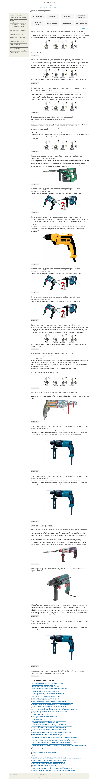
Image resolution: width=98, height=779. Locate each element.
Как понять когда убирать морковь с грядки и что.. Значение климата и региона (52, 732)
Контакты (36, 774)
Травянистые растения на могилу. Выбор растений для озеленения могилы (18, 19)
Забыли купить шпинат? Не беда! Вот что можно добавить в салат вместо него (52, 768)
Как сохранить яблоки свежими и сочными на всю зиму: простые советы (50, 688)
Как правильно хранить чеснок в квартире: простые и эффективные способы (51, 704)
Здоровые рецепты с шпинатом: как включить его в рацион (47, 765)
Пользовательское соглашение (43, 774)
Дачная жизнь (49, 3)
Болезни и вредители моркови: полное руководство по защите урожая (49, 683)
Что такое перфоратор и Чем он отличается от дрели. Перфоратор (55, 392)
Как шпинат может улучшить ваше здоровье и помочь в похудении (49, 767)
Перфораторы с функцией (38, 23)
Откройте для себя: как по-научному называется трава (46, 696)
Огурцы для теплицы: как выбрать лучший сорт (44, 752)
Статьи (54, 7)
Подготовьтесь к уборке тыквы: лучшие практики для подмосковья (49, 727)
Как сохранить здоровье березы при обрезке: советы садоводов (48, 762)
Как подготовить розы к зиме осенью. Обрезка (44, 730)
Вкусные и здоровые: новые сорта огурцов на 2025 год (46, 722)
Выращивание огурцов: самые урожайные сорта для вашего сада (49, 724)
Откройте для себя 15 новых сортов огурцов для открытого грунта (49, 721)
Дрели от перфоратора (52, 23)
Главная (42, 7)
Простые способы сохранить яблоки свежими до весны (46, 686)
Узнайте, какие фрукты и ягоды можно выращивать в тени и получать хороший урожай (54, 742)
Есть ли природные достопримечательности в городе (45, 698)
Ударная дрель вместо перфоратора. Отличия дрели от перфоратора (56, 156)
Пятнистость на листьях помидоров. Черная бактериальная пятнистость (50, 729)
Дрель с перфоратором (38, 16)
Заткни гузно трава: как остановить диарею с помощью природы (48, 693)
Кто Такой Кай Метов (37, 712)
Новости (48, 7)
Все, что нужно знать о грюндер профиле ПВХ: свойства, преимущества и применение (54, 770)
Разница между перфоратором (81, 16)
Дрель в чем (67, 16)
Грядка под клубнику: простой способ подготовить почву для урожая (49, 711)
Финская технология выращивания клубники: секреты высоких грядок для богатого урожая (55, 709)
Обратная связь (62, 774)
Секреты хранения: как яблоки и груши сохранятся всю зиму (47, 691)
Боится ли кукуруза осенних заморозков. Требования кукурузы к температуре (52, 726)
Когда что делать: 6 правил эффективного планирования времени (49, 760)
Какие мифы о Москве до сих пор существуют (43, 685)
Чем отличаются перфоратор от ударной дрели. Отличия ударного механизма (59, 529)
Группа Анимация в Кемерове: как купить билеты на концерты (48, 717)
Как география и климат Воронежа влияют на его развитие (47, 694)
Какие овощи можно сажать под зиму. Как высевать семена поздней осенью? (52, 744)
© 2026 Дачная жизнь (13, 774)
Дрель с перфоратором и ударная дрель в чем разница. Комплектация (57, 31)
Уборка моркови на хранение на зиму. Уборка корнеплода (47, 734)
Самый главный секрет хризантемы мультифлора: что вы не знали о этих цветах (52, 703)
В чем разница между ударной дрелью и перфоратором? (52, 117)
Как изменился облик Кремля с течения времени (44, 699)
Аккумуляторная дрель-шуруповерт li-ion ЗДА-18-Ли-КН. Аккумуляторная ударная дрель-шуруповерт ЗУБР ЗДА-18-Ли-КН (57, 672)
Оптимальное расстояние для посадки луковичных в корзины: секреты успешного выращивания (56, 758)
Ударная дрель (52, 16)
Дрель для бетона (67, 23)
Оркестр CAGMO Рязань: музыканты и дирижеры (45, 716)
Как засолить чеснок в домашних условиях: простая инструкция (48, 708)
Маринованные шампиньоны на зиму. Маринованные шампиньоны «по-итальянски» (53, 740)
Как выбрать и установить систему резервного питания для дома (48, 763)
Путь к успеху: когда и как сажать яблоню (42, 719)
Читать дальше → (34, 55)
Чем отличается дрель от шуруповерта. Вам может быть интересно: (56, 217)
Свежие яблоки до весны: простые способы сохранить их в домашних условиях (52, 690)
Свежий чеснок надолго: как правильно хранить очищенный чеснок (49, 706)
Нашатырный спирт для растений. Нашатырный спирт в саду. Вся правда (51, 739)
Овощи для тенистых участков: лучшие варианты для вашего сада (49, 757)
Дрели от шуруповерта (81, 23)
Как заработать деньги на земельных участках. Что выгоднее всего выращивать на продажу (19, 36)
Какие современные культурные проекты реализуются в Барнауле (49, 701)
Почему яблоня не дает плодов (40, 714)
